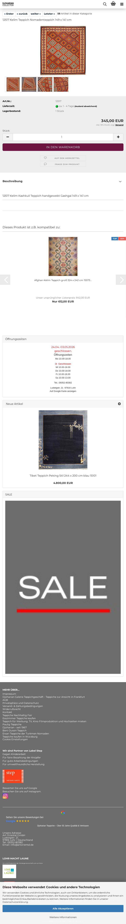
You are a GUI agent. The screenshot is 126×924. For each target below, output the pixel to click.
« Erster (9, 13)
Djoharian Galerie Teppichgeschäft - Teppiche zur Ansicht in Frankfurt (44, 697)
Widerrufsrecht (12, 709)
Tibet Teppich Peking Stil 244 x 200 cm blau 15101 (63, 475)
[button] (8, 137)
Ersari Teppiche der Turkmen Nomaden (26, 733)
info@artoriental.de (22, 844)
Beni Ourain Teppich (14, 730)
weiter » (36, 13)
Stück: (6, 130)
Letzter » (49, 13)
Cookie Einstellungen (15, 739)
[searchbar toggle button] (105, 4)
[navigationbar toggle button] (122, 4)
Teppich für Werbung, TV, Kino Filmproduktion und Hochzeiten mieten (44, 721)
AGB (5, 700)
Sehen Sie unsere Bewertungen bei (24, 817)
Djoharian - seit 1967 (15, 727)
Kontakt (7, 712)
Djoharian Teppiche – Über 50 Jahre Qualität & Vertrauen (63, 826)
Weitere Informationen (63, 917)
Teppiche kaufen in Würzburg (20, 736)
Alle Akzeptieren (63, 908)
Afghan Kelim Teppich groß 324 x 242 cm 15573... (63, 280)
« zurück (22, 13)
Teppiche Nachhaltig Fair (17, 715)
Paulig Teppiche (12, 724)
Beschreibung (12, 181)
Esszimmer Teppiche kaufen (19, 718)
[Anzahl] (63, 137)
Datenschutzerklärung (15, 902)
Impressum (9, 694)
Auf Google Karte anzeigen (63, 391)
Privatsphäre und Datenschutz (21, 703)
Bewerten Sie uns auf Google (20, 788)
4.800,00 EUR (63, 483)
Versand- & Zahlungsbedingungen (23, 706)
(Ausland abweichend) (86, 106)
